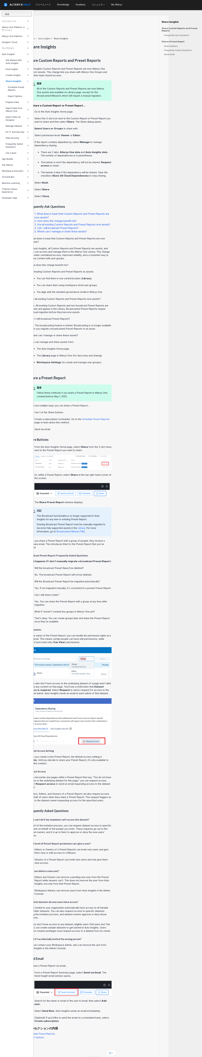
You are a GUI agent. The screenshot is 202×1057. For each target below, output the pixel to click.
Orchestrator (15, 177)
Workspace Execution (15, 171)
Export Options (15, 96)
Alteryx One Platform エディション (15, 28)
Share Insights (17, 81)
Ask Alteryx (15, 165)
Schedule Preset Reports (16, 88)
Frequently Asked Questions (17, 145)
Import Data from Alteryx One (17, 109)
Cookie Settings (102, 1050)
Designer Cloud (15, 42)
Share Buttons (171, 46)
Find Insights (17, 69)
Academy (80, 4)
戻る (42, 1044)
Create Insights (17, 75)
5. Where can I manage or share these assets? (94, 222)
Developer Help (15, 198)
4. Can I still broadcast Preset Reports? (90, 219)
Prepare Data (17, 102)
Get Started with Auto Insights (17, 61)
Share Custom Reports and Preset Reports (179, 29)
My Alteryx (116, 4)
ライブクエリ (15, 48)
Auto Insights (15, 54)
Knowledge (63, 4)
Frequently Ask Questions (176, 35)
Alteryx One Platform (15, 36)
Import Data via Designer (17, 118)
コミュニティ (98, 4)
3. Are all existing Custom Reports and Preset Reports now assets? (106, 215)
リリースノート (15, 21)
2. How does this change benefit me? (89, 212)
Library (115, 519)
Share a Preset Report (173, 41)
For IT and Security (17, 132)
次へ (145, 1044)
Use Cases (17, 153)
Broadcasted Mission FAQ (104, 522)
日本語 (126, 1050)
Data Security (17, 138)
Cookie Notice (78, 1050)
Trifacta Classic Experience (15, 190)
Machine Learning (15, 183)
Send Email (169, 54)
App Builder (15, 159)
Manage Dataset (17, 126)
